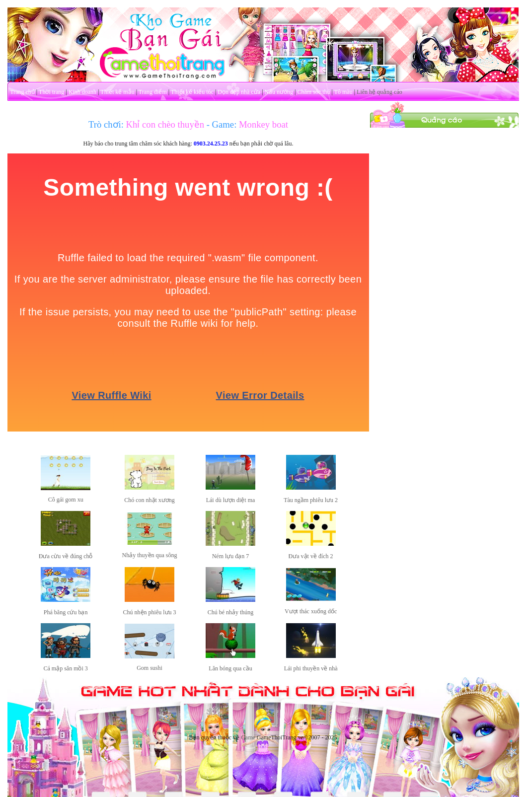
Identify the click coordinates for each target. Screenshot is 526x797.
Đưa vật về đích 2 (311, 556)
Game (248, 737)
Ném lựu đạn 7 (230, 556)
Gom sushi (149, 667)
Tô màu (343, 91)
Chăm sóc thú (313, 91)
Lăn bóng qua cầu (230, 668)
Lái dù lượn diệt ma (230, 500)
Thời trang (51, 91)
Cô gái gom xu (65, 499)
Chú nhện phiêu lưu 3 (149, 612)
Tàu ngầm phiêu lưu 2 (311, 500)
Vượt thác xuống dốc (311, 611)
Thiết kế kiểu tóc (192, 91)
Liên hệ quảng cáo (379, 91)
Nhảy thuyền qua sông (149, 555)
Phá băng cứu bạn (66, 612)
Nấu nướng (278, 91)
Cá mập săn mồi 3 (65, 668)
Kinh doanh (82, 91)
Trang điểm (153, 91)
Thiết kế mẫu (117, 91)
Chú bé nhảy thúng (231, 612)
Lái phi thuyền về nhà (311, 668)
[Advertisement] (444, 190)
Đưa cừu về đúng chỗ (66, 556)
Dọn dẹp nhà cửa (239, 91)
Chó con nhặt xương (149, 500)
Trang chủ (22, 91)
